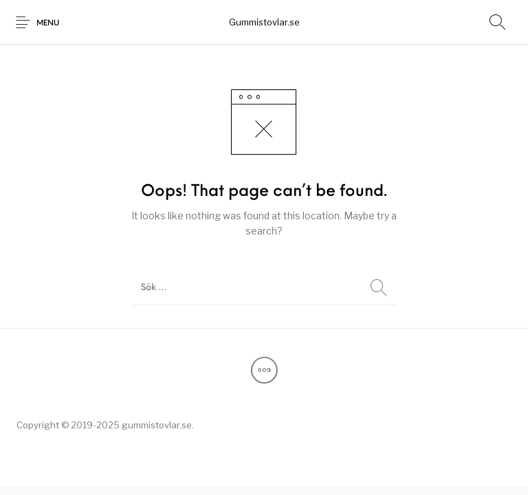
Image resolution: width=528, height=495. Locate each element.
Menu (47, 24)
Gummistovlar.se (264, 22)
